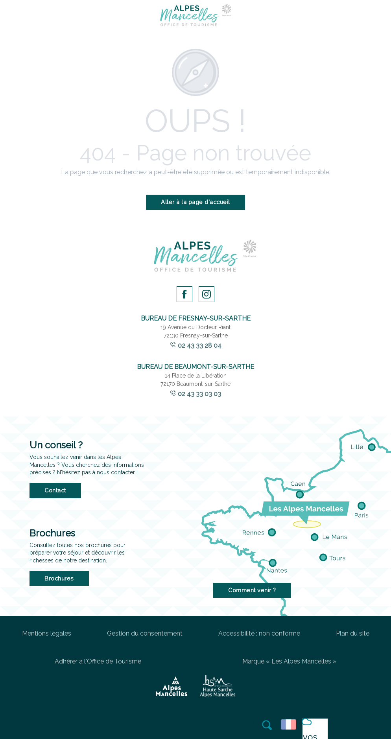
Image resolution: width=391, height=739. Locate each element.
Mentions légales (46, 633)
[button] (267, 724)
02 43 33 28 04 (199, 345)
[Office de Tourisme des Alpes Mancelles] (195, 16)
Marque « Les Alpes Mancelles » (289, 661)
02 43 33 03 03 (199, 394)
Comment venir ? (252, 590)
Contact (55, 490)
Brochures (59, 578)
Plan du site (352, 633)
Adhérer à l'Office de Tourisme (98, 661)
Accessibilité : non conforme (259, 633)
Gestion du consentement (145, 633)
